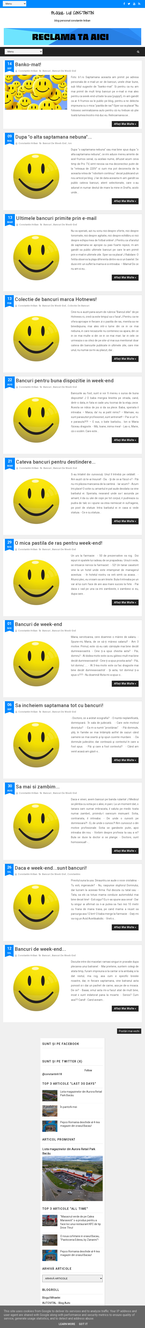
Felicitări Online (51, 1100)
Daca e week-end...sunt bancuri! (51, 691)
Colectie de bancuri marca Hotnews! (56, 253)
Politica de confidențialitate (58, 1241)
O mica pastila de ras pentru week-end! (58, 442)
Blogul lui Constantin (72, 12)
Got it (83, 1324)
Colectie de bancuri (78, 259)
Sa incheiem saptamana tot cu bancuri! (59, 568)
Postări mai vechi (129, 818)
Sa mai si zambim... (38, 628)
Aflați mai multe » (125, 114)
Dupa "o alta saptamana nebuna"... (53, 127)
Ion (70, 133)
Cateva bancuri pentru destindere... (56, 379)
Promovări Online (52, 1095)
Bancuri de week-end (64, 70)
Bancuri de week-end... (40, 754)
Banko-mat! (28, 64)
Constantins (73, 698)
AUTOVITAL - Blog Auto (56, 1090)
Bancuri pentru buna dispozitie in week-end (64, 316)
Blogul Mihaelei (51, 1084)
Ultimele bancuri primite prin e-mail (56, 190)
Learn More (67, 1324)
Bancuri (46, 70)
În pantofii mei (68, 894)
